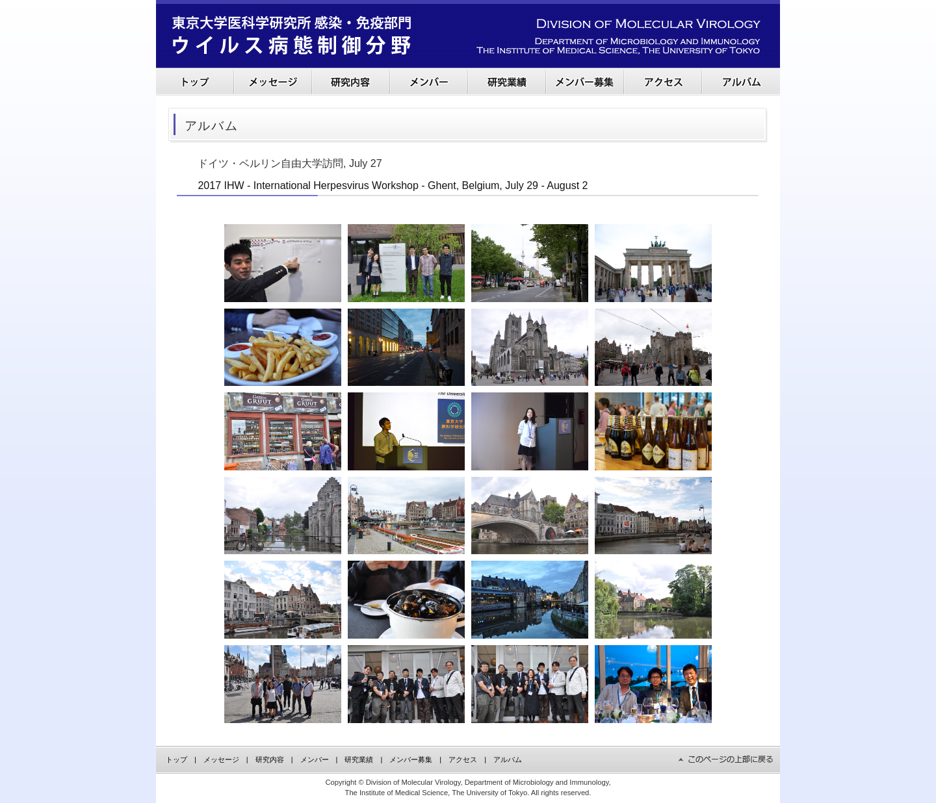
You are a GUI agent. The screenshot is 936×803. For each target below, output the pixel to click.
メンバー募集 (410, 759)
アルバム (507, 759)
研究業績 (358, 759)
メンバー (314, 759)
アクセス (462, 759)
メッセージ (221, 759)
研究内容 (269, 759)
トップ (176, 759)
